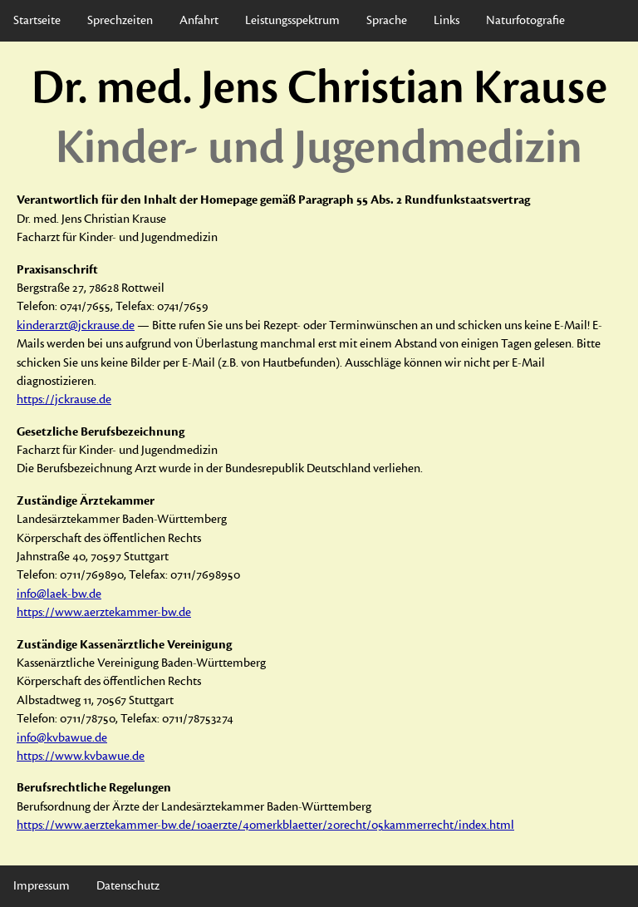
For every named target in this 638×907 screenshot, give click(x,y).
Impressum (41, 886)
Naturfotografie (525, 20)
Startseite (37, 20)
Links (446, 20)
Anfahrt (198, 20)
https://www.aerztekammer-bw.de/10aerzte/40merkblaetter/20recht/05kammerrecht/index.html (265, 825)
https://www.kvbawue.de (81, 756)
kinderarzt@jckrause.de (76, 325)
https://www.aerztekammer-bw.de (104, 612)
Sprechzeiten (120, 20)
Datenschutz (128, 886)
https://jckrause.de (64, 399)
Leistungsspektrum (292, 20)
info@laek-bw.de (59, 594)
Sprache (386, 20)
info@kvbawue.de (62, 738)
